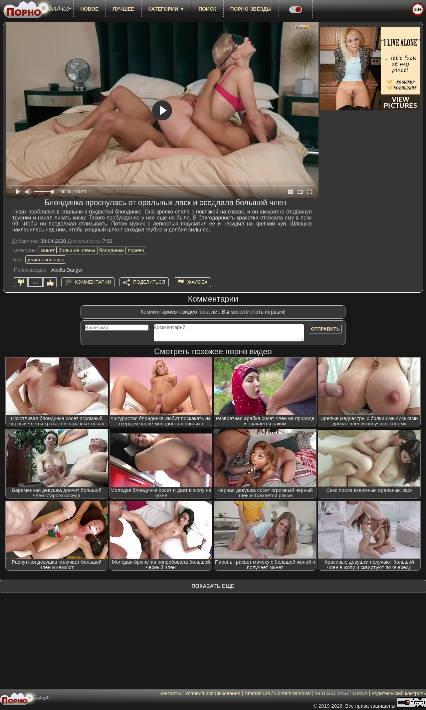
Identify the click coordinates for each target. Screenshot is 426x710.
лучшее (123, 9)
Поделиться (149, 282)
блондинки (111, 250)
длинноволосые (45, 259)
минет (48, 250)
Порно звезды (251, 9)
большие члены (77, 250)
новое (89, 9)
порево (136, 250)
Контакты (170, 693)
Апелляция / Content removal (277, 693)
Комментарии (93, 282)
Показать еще (212, 586)
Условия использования (213, 693)
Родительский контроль (398, 693)
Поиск (207, 9)
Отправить (325, 329)
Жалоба (197, 282)
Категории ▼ (166, 9)
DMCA (360, 693)
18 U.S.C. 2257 (332, 693)
